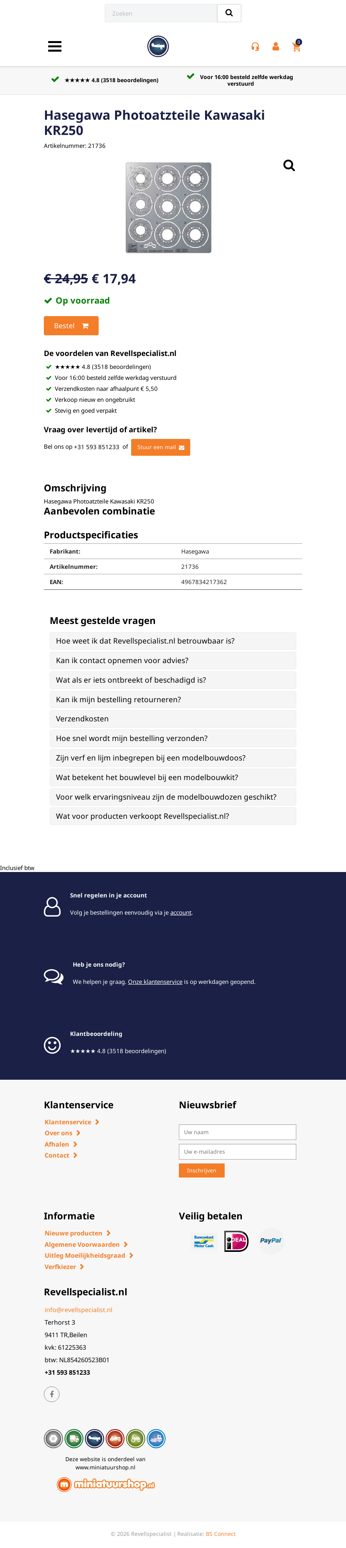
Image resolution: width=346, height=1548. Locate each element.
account (180, 912)
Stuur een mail (160, 447)
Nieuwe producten (74, 1233)
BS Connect (221, 1533)
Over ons (58, 1133)
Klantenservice (68, 1122)
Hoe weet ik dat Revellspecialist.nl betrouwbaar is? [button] (145, 641)
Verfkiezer (60, 1266)
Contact (57, 1155)
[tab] (173, 641)
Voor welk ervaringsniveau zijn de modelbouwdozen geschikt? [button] (166, 797)
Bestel (71, 325)
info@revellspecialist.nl (78, 1309)
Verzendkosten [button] (82, 719)
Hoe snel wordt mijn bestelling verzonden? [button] (131, 738)
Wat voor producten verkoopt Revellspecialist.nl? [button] (142, 816)
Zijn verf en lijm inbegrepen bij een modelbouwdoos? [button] (150, 758)
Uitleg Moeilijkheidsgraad (85, 1255)
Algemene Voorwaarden (82, 1244)
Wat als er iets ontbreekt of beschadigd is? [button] (131, 680)
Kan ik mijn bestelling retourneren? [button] (118, 699)
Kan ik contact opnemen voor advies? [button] (122, 660)
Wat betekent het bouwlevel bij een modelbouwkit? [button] (147, 777)
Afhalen (57, 1144)
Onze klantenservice (155, 981)
